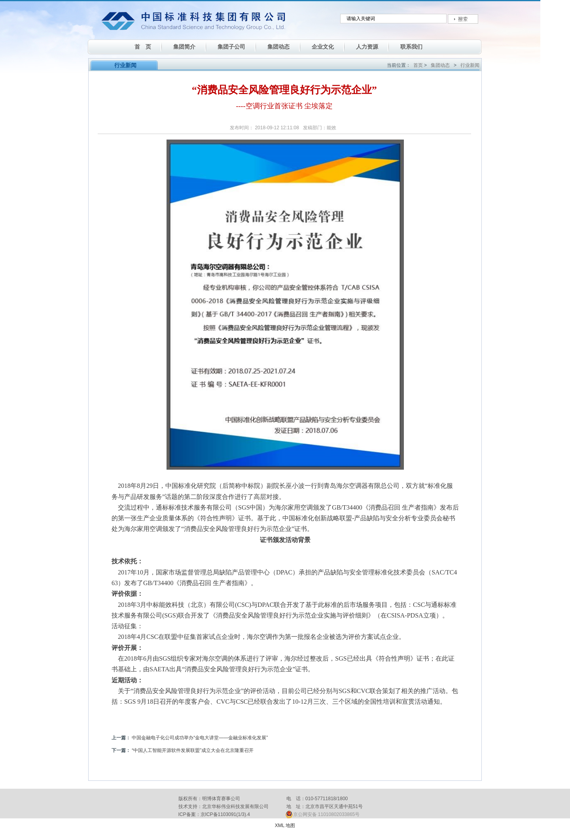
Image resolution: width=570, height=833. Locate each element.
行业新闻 (469, 65)
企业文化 (323, 46)
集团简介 (184, 46)
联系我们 (411, 46)
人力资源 (367, 46)
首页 (418, 65)
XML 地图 (285, 825)
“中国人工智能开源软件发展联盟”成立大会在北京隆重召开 (193, 750)
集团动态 (278, 46)
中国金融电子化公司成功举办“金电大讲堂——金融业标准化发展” (200, 737)
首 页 (142, 46)
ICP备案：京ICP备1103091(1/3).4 (214, 814)
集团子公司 (231, 46)
